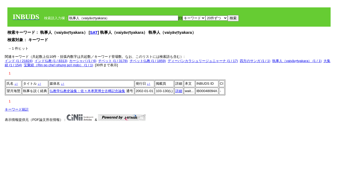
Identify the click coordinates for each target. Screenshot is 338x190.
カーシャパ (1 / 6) (82, 61)
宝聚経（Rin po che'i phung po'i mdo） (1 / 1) (58, 65)
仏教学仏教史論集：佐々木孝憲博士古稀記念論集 (87, 91)
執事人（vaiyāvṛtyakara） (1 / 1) (297, 61)
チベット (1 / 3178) (113, 61)
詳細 (178, 91)
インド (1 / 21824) (19, 61)
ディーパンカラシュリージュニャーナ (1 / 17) (203, 61)
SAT (94, 32)
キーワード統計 (17, 109)
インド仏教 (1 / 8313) (51, 61)
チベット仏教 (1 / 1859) (148, 61)
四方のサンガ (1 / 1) (255, 61)
